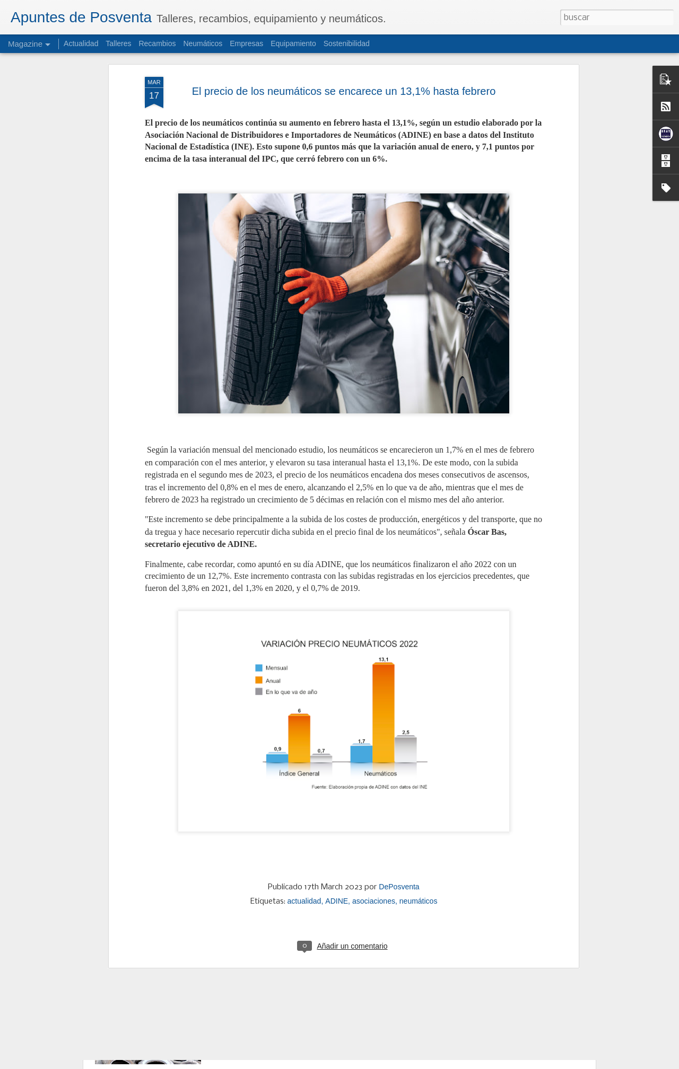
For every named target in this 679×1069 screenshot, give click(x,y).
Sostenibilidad (347, 43)
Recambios (157, 43)
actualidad (304, 807)
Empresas (246, 43)
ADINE (336, 807)
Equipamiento (293, 43)
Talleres (118, 43)
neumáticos (418, 807)
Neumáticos (202, 43)
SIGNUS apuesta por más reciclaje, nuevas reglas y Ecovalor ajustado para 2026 (330, 967)
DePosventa (399, 793)
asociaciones (373, 807)
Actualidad (81, 43)
